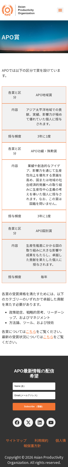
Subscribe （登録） (34, 406)
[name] (34, 386)
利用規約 (41, 440)
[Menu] (60, 10)
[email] (34, 395)
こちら (31, 331)
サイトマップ (16, 440)
